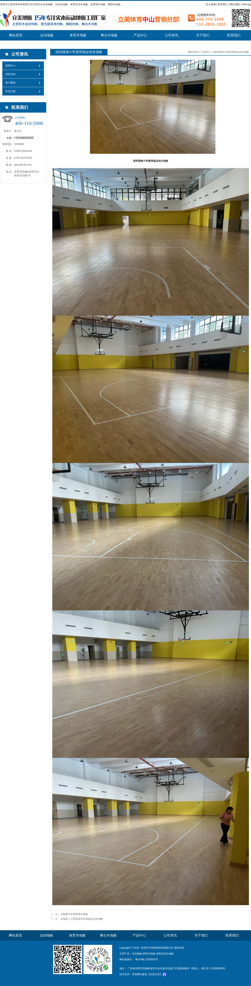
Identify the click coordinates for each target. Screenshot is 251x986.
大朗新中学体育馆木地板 (74, 914)
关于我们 (202, 35)
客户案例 (10, 82)
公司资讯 (171, 35)
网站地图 (235, 4)
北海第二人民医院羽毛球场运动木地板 (81, 918)
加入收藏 (211, 4)
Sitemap (246, 4)
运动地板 (47, 35)
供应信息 (10, 74)
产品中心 (140, 35)
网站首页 (15, 35)
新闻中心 (10, 65)
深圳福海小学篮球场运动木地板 (231, 52)
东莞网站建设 (139, 974)
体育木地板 (78, 35)
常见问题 (10, 91)
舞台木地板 (109, 35)
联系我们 (223, 4)
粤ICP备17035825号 (146, 959)
